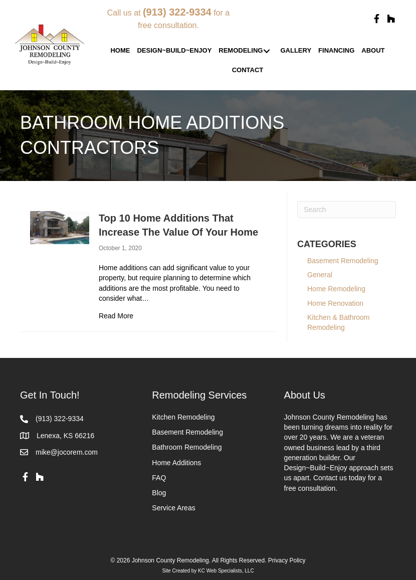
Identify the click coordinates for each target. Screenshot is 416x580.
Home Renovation (335, 303)
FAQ (159, 478)
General (319, 275)
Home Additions (176, 463)
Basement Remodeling (348, 261)
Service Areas (173, 508)
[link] (120, 51)
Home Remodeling (336, 289)
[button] (376, 19)
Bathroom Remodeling (187, 447)
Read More (116, 315)
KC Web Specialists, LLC (226, 570)
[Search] (346, 209)
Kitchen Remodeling (183, 417)
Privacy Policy (287, 560)
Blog (159, 493)
